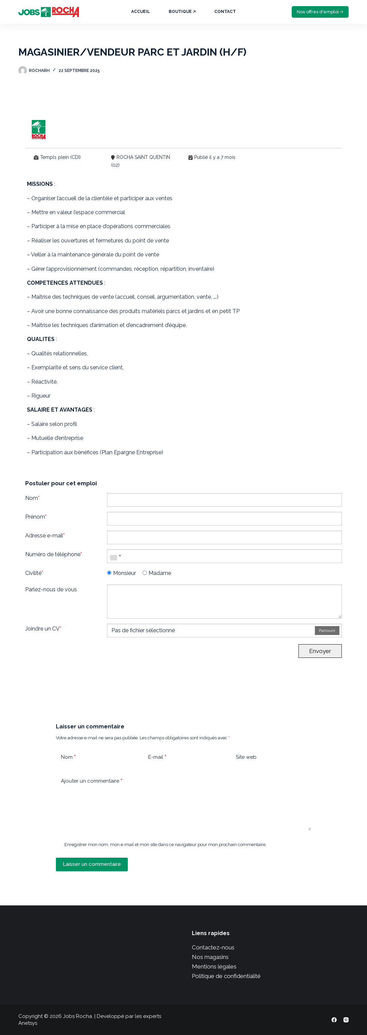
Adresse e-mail (45, 535)
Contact (225, 11)
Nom (32, 498)
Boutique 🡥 (182, 11)
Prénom (36, 517)
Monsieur (121, 573)
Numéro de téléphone (53, 554)
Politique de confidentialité (226, 976)
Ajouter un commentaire (91, 781)
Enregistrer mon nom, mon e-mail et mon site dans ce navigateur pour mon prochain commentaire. (165, 844)
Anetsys (27, 1023)
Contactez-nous (213, 947)
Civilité (34, 573)
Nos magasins (210, 956)
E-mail (157, 757)
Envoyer (320, 651)
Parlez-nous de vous (51, 589)
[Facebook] (334, 1019)
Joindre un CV (43, 628)
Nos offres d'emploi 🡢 (320, 11)
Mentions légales (214, 966)
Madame (156, 573)
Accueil (140, 11)
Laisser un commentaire (92, 864)
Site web (246, 757)
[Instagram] (346, 1019)
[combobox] (115, 556)
